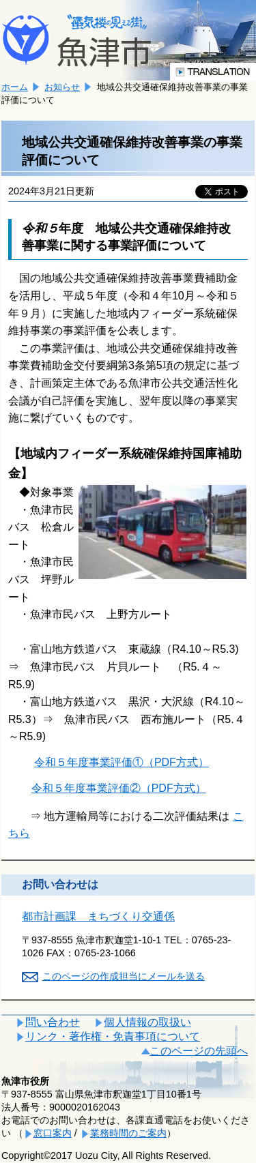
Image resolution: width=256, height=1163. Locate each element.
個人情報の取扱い (147, 1022)
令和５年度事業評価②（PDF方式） (118, 788)
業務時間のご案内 (128, 1133)
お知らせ (62, 87)
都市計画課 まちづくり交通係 (98, 916)
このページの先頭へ (199, 1051)
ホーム (14, 87)
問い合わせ (52, 1022)
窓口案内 (52, 1133)
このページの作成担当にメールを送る (123, 976)
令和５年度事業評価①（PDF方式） (121, 762)
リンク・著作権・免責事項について (112, 1036)
